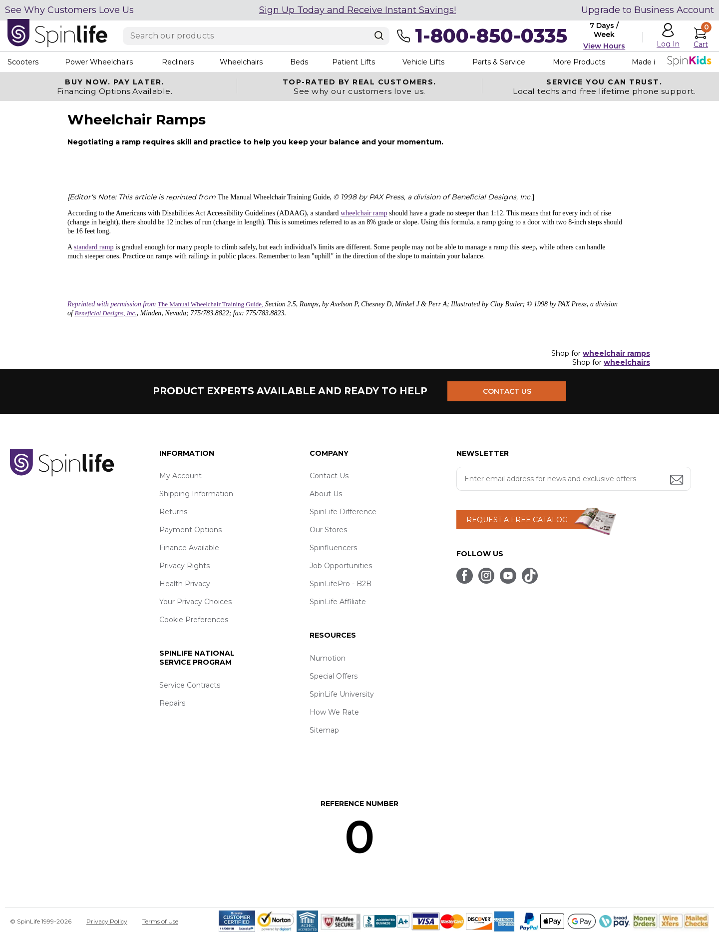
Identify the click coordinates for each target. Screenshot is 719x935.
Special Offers (334, 676)
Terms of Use (160, 921)
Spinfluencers (333, 547)
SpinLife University (342, 694)
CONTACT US (508, 390)
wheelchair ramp (364, 213)
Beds (299, 61)
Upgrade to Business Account (647, 9)
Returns (173, 511)
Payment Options (190, 529)
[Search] (378, 35)
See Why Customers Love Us (69, 9)
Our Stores (328, 529)
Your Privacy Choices (195, 601)
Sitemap (324, 730)
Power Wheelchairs (99, 61)
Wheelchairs (241, 61)
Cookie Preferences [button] (193, 619)
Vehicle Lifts (423, 61)
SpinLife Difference (343, 511)
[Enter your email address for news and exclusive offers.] (573, 479)
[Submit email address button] (677, 480)
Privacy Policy (106, 921)
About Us (326, 493)
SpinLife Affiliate (338, 601)
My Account (180, 475)
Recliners (178, 61)
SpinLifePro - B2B (340, 583)
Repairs (172, 703)
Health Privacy (184, 583)
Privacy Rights (184, 565)
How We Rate (334, 712)
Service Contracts (189, 685)
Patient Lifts (353, 61)
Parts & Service (498, 61)
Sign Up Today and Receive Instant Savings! (357, 9)
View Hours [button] (604, 45)
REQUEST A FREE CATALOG (517, 519)
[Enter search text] (256, 36)
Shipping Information (196, 493)
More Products (579, 61)
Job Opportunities (341, 565)
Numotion (328, 658)
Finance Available (189, 547)
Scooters (22, 61)
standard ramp (94, 247)
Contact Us (329, 475)
